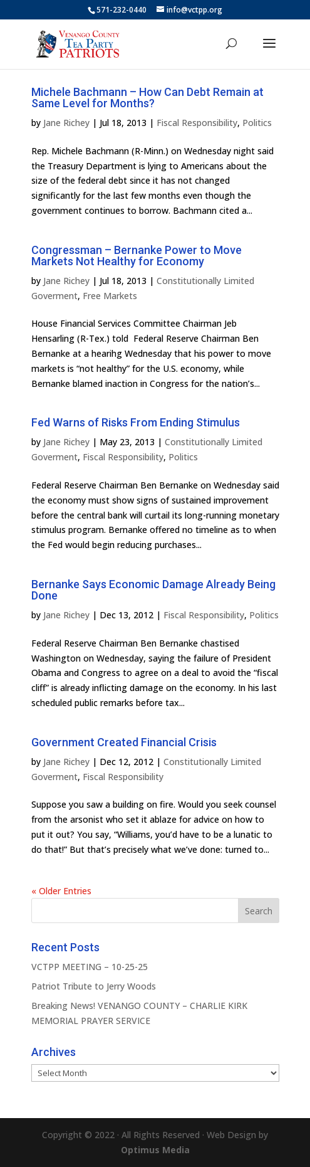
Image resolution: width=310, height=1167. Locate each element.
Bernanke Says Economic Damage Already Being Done (153, 590)
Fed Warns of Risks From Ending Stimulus (135, 422)
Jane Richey (66, 123)
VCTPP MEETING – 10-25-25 (89, 967)
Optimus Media (155, 1150)
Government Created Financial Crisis (124, 742)
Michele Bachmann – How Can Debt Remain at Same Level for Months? (147, 97)
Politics (257, 123)
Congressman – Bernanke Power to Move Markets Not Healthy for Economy (136, 255)
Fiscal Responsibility (197, 123)
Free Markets (110, 296)
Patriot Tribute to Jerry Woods (93, 986)
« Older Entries (61, 891)
